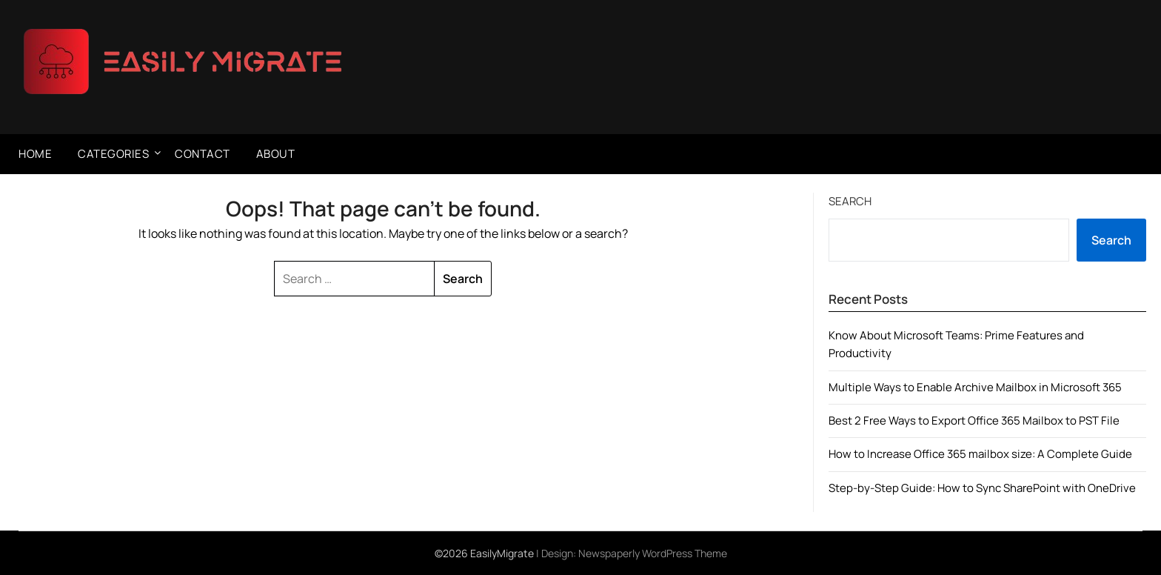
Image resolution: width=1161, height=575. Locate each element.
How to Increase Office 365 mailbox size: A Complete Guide (980, 454)
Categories (113, 154)
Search (850, 201)
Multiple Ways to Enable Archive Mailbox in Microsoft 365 (975, 387)
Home (35, 154)
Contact (202, 154)
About (275, 154)
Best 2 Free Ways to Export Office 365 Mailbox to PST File (974, 420)
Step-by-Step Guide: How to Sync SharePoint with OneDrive (982, 488)
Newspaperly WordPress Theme (652, 553)
